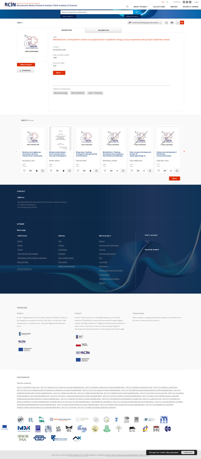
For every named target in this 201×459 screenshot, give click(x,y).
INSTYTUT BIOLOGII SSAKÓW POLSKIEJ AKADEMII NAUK (102, 390)
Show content (26, 65)
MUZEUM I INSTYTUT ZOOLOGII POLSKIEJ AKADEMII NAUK (70, 402)
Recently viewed (190, 7)
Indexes (174, 7)
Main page (21, 230)
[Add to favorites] (24, 170)
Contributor (62, 249)
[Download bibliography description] (30, 170)
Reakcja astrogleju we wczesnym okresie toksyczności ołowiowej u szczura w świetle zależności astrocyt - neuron (32, 154)
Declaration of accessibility (109, 279)
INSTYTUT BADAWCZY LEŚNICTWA (165, 387)
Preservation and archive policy (111, 270)
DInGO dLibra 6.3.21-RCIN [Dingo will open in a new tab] (78, 455)
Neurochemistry (77, 93)
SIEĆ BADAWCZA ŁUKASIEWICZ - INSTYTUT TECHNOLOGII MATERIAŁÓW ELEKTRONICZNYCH (122, 402)
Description (62, 262)
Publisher (61, 254)
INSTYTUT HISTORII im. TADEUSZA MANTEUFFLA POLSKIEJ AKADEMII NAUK (76, 396)
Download (24, 70)
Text (54, 66)
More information (172, 452)
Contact (102, 283)
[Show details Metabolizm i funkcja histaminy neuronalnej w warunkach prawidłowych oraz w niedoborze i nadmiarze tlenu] (123, 170)
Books (19, 241)
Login (196, 2)
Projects (102, 249)
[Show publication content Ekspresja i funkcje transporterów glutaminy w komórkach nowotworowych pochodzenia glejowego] (90, 170)
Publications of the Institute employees (32, 258)
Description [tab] (67, 30)
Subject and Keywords (66, 266)
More (174, 178)
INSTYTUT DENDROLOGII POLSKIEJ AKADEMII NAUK (121, 393)
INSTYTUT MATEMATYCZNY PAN (28, 387)
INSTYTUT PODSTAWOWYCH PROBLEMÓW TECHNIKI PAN (122, 399)
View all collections (24, 269)
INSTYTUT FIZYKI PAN (69, 407)
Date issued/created (66, 258)
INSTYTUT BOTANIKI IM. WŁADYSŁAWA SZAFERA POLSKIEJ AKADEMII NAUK (147, 390)
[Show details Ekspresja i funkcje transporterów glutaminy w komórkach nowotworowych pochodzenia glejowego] (96, 170)
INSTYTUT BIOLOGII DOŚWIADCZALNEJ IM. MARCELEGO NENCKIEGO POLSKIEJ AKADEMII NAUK (49, 390)
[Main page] (127, 7)
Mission (102, 241)
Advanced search (132, 16)
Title (60, 241)
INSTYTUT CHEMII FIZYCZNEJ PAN (65, 393)
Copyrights (103, 262)
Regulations (103, 266)
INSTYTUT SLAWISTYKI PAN (152, 399)
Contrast (176, 2)
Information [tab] (103, 30)
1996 (55, 57)
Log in (147, 241)
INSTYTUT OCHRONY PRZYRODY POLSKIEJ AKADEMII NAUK (81, 399)
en (182, 22)
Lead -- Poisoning (95, 93)
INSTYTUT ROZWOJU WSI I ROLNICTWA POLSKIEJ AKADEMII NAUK (122, 405)
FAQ (100, 258)
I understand (188, 452)
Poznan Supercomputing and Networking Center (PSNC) (128, 455)
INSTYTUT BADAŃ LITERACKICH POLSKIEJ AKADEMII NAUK (105, 387)
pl (177, 22)
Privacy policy (104, 275)
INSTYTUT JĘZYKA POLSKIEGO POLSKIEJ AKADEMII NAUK (122, 396)
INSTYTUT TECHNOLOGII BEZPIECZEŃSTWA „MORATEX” (97, 407)
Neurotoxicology (60, 93)
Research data (22, 262)
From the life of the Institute (27, 254)
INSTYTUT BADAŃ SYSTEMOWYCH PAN (139, 387)
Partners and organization (109, 245)
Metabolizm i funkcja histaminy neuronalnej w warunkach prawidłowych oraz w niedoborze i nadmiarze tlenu (113, 154)
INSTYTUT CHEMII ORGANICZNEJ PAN (90, 393)
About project (141, 7)
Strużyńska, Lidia (59, 50)
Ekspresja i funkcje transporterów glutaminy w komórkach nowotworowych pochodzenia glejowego (86, 154)
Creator (61, 245)
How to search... (68, 16)
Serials (19, 245)
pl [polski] (167, 2)
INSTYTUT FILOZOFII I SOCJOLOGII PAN (153, 393)
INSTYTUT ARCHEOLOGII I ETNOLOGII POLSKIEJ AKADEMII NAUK (62, 387)
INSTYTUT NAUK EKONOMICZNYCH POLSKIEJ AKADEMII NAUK (78, 405)
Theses (20, 249)
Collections (159, 7)
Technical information (107, 254)
